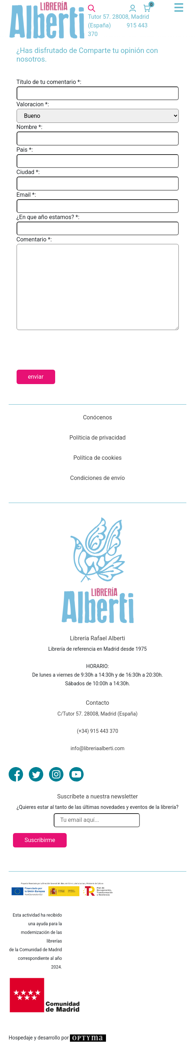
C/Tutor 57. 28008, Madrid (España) (97, 714)
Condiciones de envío (97, 478)
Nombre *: (30, 127)
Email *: (26, 194)
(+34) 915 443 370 (97, 731)
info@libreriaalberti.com (98, 748)
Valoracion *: (33, 104)
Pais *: (25, 149)
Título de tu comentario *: (49, 82)
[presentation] (71, 347)
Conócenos (97, 417)
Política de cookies (98, 457)
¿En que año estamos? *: (48, 217)
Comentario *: (34, 239)
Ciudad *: (28, 172)
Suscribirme (40, 840)
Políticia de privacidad (97, 437)
